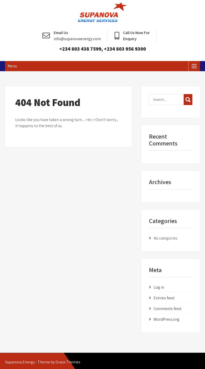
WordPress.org (166, 319)
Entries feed (164, 298)
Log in (159, 287)
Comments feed (167, 308)
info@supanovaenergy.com (77, 38)
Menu (12, 66)
